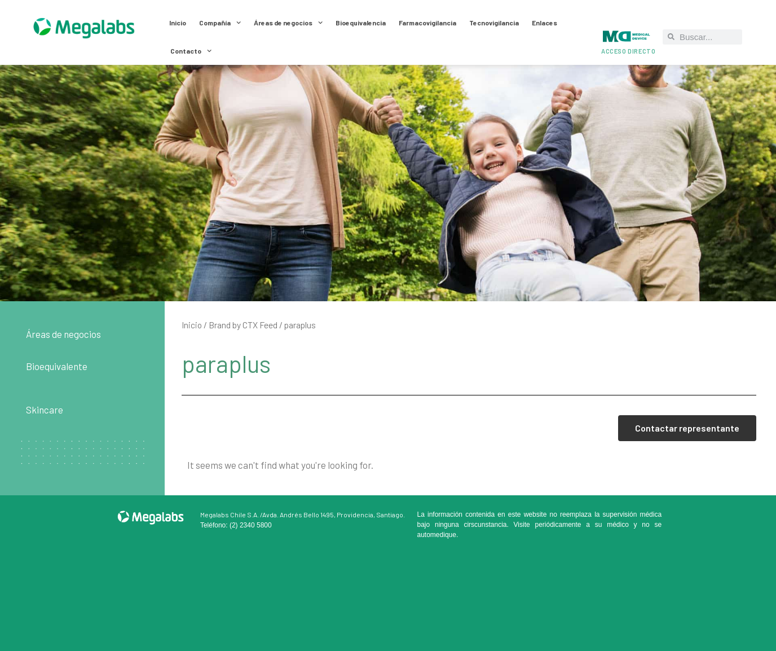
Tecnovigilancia (494, 23)
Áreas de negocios (288, 22)
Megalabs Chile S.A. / (231, 514)
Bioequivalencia (361, 23)
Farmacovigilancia (427, 23)
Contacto (190, 51)
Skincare (44, 409)
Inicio (177, 23)
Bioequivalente (56, 366)
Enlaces (544, 23)
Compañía (220, 22)
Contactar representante (687, 428)
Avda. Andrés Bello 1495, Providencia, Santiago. (333, 514)
